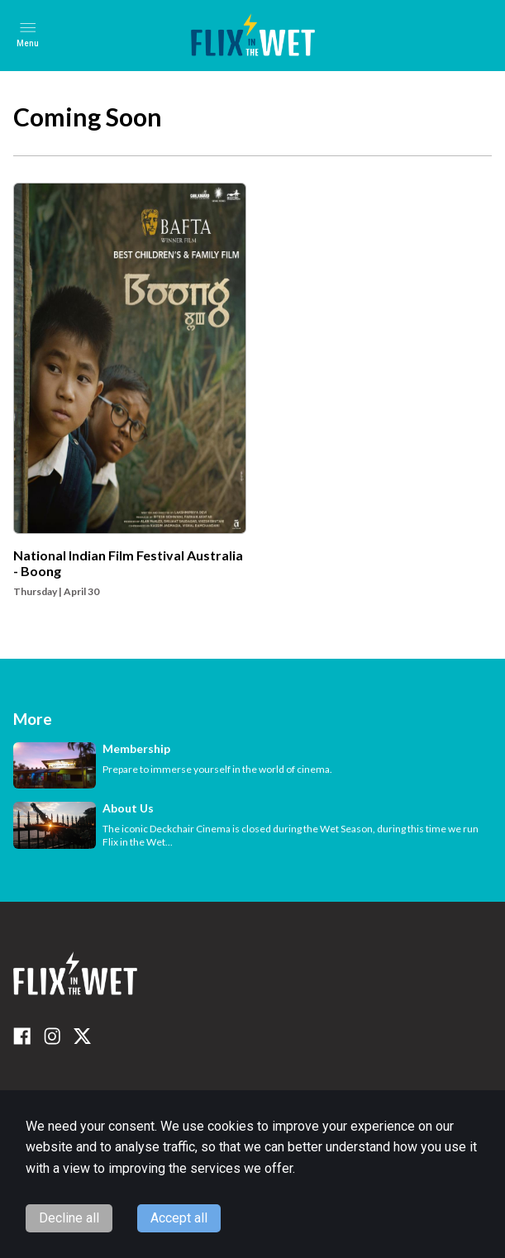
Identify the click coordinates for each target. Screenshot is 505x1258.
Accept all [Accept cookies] (178, 1218)
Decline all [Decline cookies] (69, 1218)
